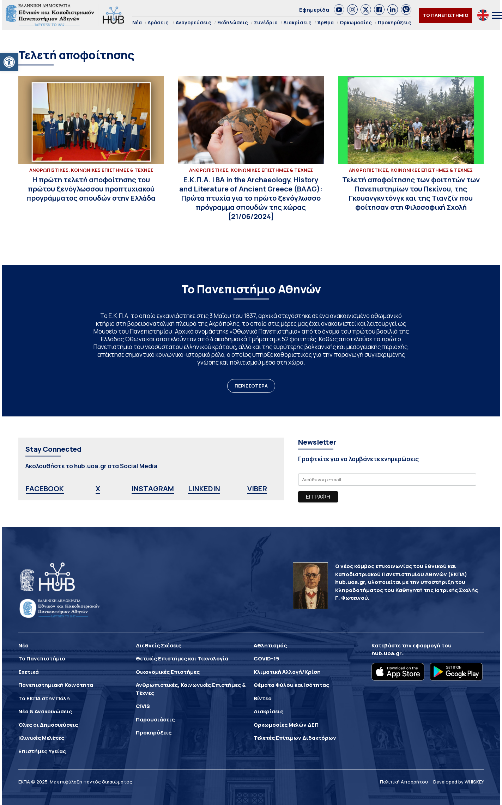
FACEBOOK (45, 488)
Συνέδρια (266, 22)
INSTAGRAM (153, 488)
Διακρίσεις (298, 22)
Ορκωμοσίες (356, 22)
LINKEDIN (204, 488)
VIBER (257, 488)
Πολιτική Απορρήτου (404, 782)
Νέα (137, 22)
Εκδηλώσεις (232, 22)
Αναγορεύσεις (193, 22)
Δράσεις (158, 22)
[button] (9, 62)
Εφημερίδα (314, 9)
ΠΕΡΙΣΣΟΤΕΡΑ (251, 386)
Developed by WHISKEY (458, 782)
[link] (339, 9)
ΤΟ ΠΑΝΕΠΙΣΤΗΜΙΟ (445, 15)
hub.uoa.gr (386, 653)
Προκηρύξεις (394, 22)
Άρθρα (325, 22)
